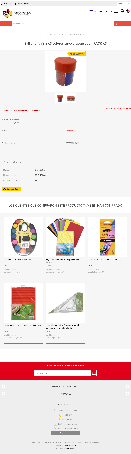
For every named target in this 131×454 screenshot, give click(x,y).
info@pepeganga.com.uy (67, 424)
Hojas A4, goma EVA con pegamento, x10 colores (65, 261)
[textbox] (63, 24)
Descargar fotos (13, 189)
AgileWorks (70, 448)
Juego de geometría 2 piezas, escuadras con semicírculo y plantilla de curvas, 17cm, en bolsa (63, 328)
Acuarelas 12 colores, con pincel (18, 259)
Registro (8, 4)
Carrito (127, 11)
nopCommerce (70, 445)
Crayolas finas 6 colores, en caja (102, 259)
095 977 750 (122, 11)
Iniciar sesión (23, 4)
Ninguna (69, 130)
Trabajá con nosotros (66, 433)
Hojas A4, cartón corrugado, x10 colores (22, 325)
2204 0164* (67, 415)
